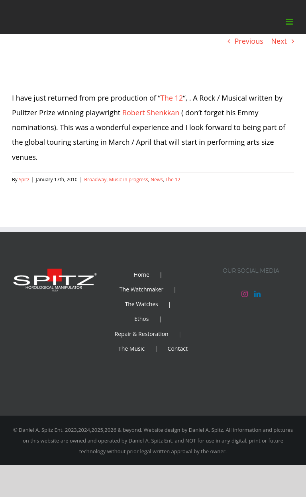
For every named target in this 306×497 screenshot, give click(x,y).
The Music (131, 348)
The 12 (172, 98)
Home (141, 274)
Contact (178, 348)
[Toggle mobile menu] (290, 21)
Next (279, 41)
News (157, 179)
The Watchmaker (141, 289)
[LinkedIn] (257, 294)
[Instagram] (244, 294)
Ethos (141, 318)
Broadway (95, 179)
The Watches (141, 304)
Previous (249, 41)
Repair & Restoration (142, 334)
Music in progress (128, 179)
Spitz (24, 179)
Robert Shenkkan (151, 112)
